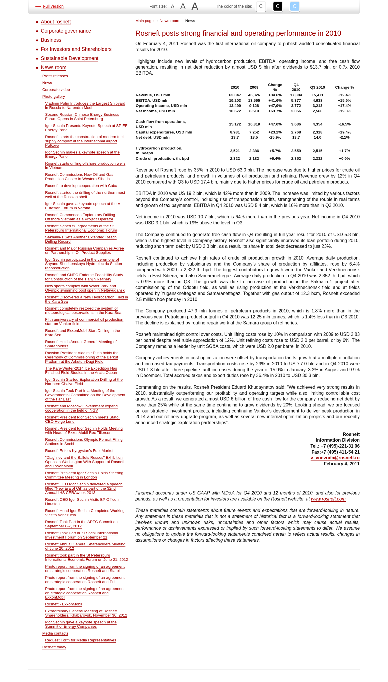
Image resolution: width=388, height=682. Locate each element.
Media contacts (55, 633)
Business (51, 40)
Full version (53, 6)
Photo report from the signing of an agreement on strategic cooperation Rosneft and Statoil (85, 568)
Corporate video (56, 89)
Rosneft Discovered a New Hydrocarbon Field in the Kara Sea (86, 299)
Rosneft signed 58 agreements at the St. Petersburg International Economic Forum (81, 228)
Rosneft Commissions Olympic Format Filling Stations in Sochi (84, 441)
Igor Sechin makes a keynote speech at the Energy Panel (82, 154)
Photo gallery (53, 96)
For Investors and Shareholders (76, 49)
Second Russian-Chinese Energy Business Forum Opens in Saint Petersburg (82, 116)
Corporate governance (66, 31)
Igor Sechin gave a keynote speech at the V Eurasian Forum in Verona (82, 206)
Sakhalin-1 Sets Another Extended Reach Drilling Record (81, 239)
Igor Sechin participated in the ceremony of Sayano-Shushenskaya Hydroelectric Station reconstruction (83, 263)
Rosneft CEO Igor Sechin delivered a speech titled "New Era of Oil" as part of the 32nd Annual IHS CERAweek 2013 (84, 488)
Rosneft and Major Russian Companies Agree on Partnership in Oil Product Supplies (84, 250)
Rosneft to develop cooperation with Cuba (81, 186)
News (47, 83)
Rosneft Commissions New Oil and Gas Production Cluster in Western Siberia (79, 176)
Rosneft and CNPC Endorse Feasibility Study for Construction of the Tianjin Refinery (84, 277)
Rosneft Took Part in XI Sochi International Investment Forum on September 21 (81, 535)
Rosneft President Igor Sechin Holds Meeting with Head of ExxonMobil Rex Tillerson (84, 430)
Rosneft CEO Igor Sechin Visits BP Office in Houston (83, 501)
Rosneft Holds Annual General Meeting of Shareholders (81, 344)
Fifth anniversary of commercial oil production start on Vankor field (84, 321)
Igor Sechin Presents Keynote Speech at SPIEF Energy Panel (86, 127)
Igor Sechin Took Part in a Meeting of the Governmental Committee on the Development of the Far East (85, 394)
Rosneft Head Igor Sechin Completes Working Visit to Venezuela (85, 512)
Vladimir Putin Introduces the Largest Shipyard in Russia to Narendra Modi (85, 105)
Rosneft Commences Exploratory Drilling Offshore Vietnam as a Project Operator (80, 217)
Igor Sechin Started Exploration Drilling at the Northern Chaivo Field (84, 381)
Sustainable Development (69, 58)
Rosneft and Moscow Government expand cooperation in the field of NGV (81, 408)
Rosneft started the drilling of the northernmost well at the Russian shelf (85, 194)
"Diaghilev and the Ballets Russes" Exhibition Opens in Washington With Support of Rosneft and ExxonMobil (85, 461)
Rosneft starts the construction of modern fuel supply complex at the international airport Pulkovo (84, 141)
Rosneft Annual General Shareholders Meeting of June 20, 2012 (85, 546)
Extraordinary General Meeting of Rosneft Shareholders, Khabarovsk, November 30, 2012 (86, 613)
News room (53, 67)
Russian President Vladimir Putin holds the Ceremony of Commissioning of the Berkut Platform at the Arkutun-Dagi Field (82, 357)
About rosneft (56, 22)
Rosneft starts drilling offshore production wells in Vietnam (85, 165)
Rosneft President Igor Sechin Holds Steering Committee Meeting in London (84, 475)
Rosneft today (54, 647)
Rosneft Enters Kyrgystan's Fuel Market (79, 450)
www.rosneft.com (328, 498)
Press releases (55, 76)
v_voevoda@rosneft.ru (335, 457)
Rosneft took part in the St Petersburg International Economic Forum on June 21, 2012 (86, 557)
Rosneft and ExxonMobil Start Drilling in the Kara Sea (82, 332)
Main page (144, 21)
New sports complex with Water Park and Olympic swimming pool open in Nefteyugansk (85, 288)
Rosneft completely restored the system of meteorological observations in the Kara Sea (83, 310)
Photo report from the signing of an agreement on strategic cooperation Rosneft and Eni (85, 579)
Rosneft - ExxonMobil (63, 604)
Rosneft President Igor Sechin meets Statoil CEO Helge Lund (82, 419)
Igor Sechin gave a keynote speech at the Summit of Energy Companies (81, 624)
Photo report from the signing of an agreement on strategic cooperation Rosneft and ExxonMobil (85, 593)
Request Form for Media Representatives (80, 640)
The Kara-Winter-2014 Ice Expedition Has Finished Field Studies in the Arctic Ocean (81, 370)
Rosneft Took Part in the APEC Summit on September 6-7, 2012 (81, 524)
